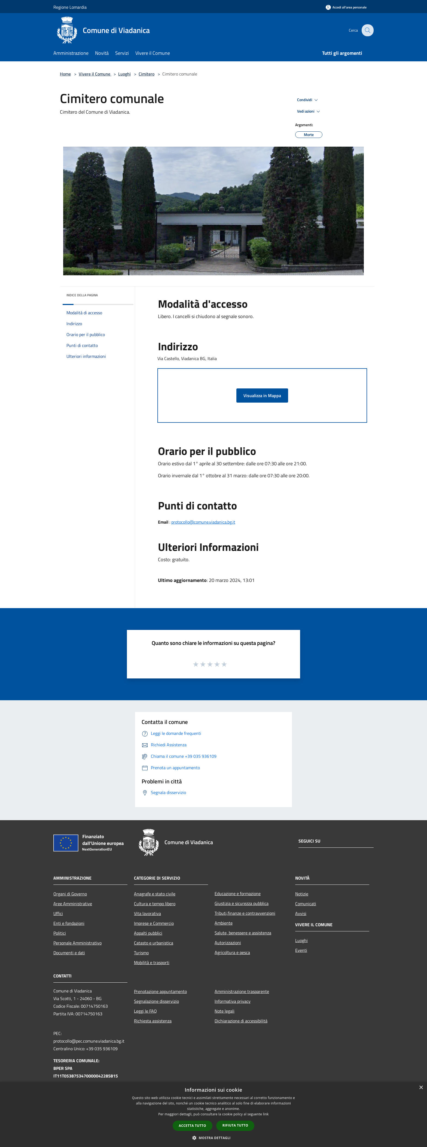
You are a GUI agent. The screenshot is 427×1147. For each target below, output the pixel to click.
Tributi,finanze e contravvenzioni (245, 913)
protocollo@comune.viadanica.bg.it (203, 522)
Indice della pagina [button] (82, 295)
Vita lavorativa (147, 913)
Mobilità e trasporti (151, 962)
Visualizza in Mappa (262, 395)
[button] (213, 1137)
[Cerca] (367, 30)
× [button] (421, 1088)
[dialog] (213, 1114)
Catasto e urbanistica (153, 943)
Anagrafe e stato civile (154, 894)
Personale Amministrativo (77, 943)
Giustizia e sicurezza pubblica (242, 903)
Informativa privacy (233, 1001)
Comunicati (305, 903)
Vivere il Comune (95, 74)
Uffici (58, 913)
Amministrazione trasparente (242, 991)
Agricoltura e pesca (232, 952)
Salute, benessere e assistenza (243, 932)
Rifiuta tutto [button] (235, 1125)
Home (65, 74)
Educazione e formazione (238, 893)
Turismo (141, 952)
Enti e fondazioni (68, 923)
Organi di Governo (70, 894)
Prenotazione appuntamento (160, 991)
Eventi (301, 950)
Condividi (308, 100)
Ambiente (224, 923)
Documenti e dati (69, 952)
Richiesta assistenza (153, 1021)
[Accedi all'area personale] (346, 7)
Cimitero (146, 74)
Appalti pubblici (148, 933)
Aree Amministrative (72, 903)
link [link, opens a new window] (266, 1114)
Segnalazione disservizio (156, 1001)
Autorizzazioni (228, 942)
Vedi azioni (309, 111)
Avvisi (300, 913)
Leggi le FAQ (145, 1011)
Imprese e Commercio (154, 923)
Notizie (301, 894)
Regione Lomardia (70, 7)
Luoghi (124, 74)
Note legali (224, 1011)
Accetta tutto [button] (192, 1125)
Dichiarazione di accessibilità (241, 1021)
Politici (59, 933)
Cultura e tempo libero (154, 903)
